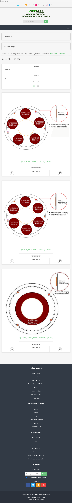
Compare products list (36, 420)
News (36, 413)
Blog (36, 416)
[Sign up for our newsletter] (33, 474)
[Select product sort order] (36, 69)
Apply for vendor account (36, 455)
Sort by (36, 66)
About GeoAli (36, 373)
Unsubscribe (41, 478)
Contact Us (36, 380)
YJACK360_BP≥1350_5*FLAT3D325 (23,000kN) (36, 162)
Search (36, 409)
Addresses (36, 445)
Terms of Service (36, 427)
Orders (36, 441)
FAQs (36, 423)
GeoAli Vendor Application (36, 459)
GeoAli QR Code (36, 394)
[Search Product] (34, 21)
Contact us (36, 398)
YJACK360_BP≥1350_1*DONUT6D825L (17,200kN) (36, 338)
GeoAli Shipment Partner (36, 384)
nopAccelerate (39, 499)
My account (36, 438)
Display (36, 75)
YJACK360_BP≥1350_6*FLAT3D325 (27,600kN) (36, 250)
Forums (36, 387)
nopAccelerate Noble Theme (36, 497)
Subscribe (31, 478)
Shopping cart (36, 448)
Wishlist (36, 452)
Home (4, 54)
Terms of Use (36, 377)
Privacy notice (36, 391)
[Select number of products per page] (36, 78)
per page (36, 82)
